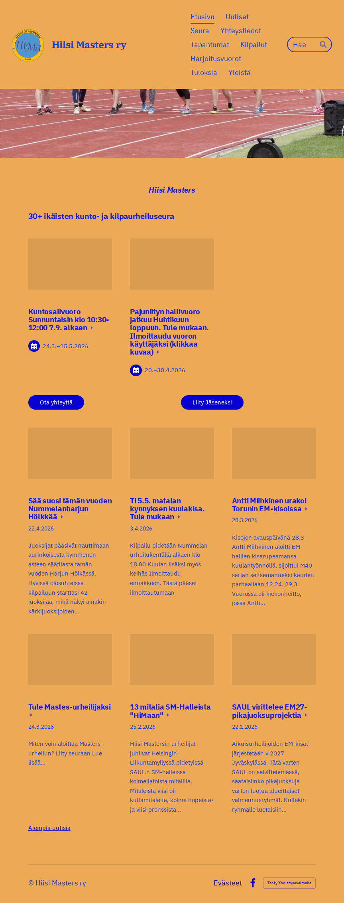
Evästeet (228, 883)
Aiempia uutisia (49, 828)
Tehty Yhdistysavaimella (289, 882)
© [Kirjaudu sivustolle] (31, 882)
